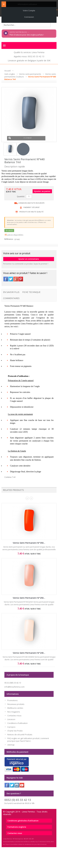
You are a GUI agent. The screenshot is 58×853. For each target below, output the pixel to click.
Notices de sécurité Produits (19, 734)
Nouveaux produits (15, 704)
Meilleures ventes (15, 708)
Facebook (5, 279)
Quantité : (21, 196)
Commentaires (11, 298)
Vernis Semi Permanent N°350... (29, 542)
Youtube (22, 785)
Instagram (17, 785)
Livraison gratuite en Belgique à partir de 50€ (29, 60)
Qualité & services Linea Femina (29, 52)
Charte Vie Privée (15, 730)
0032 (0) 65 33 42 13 (17, 800)
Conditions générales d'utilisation (22, 820)
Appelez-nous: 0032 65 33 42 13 (29, 56)
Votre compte (29, 10)
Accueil (7, 70)
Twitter (10, 279)
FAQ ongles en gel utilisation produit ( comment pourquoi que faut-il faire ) (28, 739)
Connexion (29, 17)
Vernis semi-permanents (30, 74)
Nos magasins (13, 711)
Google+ (15, 279)
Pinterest (20, 279)
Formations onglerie (16, 827)
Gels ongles (9, 74)
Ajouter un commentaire (28, 259)
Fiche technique (31, 292)
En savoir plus (11, 292)
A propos (11, 727)
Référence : (9, 239)
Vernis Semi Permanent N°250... (29, 597)
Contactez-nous (14, 715)
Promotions (12, 700)
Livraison (11, 719)
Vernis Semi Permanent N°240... (29, 652)
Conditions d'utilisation (17, 723)
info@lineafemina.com (14, 686)
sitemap (11, 744)
